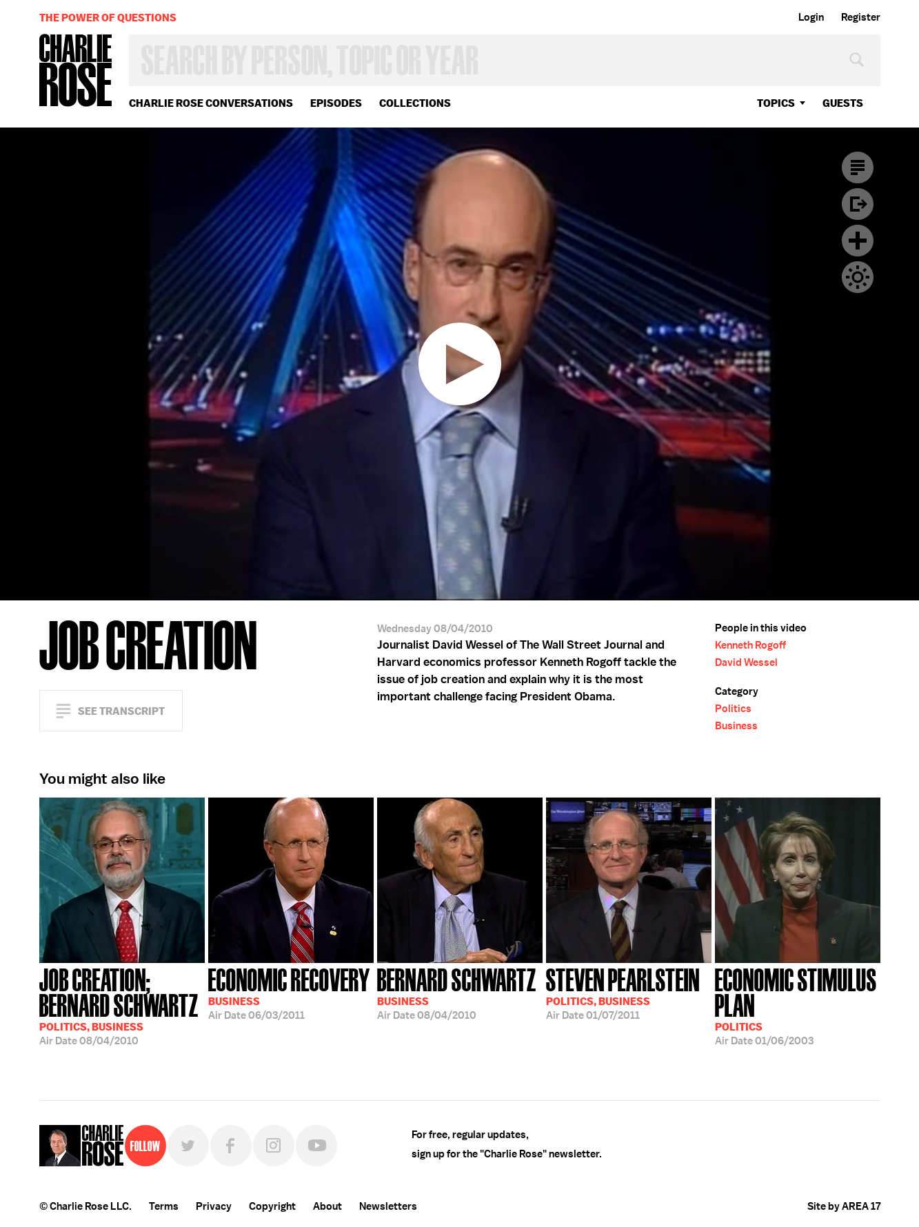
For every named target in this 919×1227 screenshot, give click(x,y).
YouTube (316, 1145)
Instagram (273, 1145)
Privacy (214, 1206)
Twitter (188, 1145)
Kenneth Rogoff (750, 645)
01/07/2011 (623, 992)
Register (860, 17)
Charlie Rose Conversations (211, 103)
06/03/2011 (289, 992)
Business (736, 726)
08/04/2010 (122, 1005)
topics (776, 103)
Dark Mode (857, 277)
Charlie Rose (75, 71)
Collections (415, 103)
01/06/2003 (797, 1005)
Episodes (336, 103)
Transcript (857, 167)
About (327, 1206)
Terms (164, 1206)
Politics (733, 709)
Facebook (231, 1145)
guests (842, 103)
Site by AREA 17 (843, 1206)
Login (811, 17)
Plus (857, 240)
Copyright (272, 1206)
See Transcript (121, 711)
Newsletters (388, 1206)
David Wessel (746, 662)
